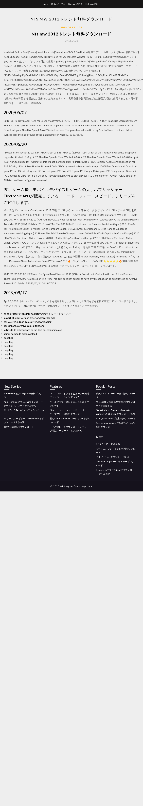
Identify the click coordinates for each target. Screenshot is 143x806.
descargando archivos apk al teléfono (24, 325)
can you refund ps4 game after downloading (28, 321)
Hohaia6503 (92, 4)
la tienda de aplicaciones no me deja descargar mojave (33, 329)
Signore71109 (71, 27)
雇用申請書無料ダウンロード (19, 426)
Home (45, 4)
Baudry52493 (75, 4)
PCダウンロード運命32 (108, 444)
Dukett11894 (58, 4)
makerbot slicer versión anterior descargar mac (29, 317)
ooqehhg (8, 337)
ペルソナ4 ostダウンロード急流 (112, 456)
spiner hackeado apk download (20, 333)
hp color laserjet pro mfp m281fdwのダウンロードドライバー (37, 313)
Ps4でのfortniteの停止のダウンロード (116, 418)
